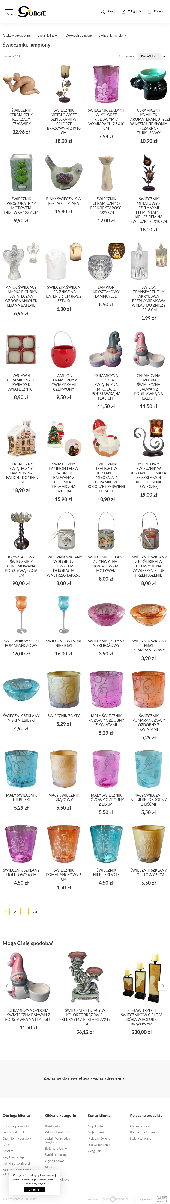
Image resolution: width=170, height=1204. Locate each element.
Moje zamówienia (99, 1138)
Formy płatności (13, 1132)
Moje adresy (96, 1132)
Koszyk (155, 12)
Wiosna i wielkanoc (58, 1132)
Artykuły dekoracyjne (16, 35)
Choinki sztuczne (141, 1126)
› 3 (35, 912)
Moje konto (95, 1126)
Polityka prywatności (16, 1163)
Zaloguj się (94, 1151)
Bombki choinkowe (142, 1132)
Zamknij (34, 1190)
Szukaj (108, 12)
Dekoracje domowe (79, 35)
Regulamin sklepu (14, 1157)
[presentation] (7, 986)
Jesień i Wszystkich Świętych (57, 1140)
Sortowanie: (127, 56)
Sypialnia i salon (48, 35)
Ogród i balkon (55, 1161)
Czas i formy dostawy (17, 1138)
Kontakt (8, 1151)
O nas (6, 1145)
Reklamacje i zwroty (16, 1126)
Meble (49, 1167)
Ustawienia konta (99, 1145)
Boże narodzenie (56, 1148)
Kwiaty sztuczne (55, 1126)
